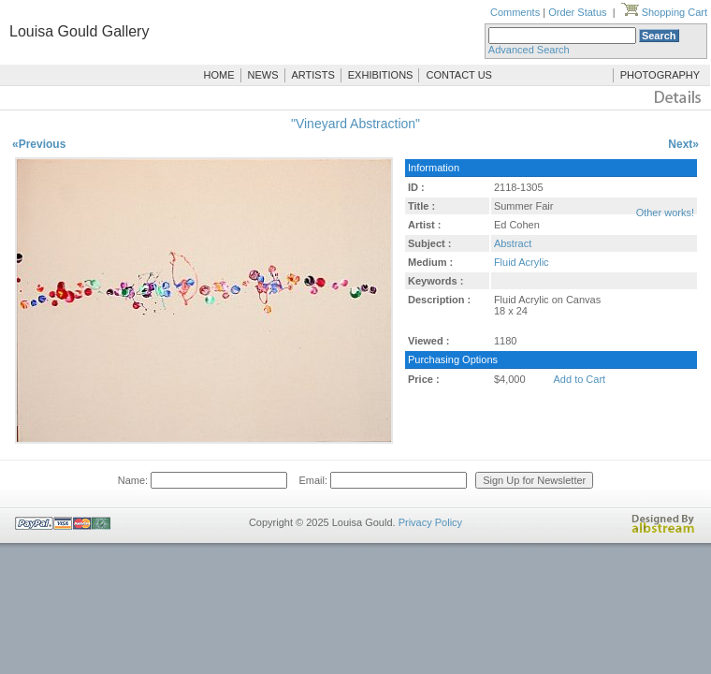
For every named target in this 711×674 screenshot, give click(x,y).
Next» (683, 144)
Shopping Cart (664, 12)
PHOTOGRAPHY (660, 75)
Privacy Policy (430, 522)
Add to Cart (580, 379)
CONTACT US (459, 75)
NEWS (263, 75)
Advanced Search (529, 49)
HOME (219, 75)
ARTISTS (313, 75)
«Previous (38, 144)
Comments (515, 12)
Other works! (665, 212)
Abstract (512, 243)
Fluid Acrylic (521, 262)
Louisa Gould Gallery (79, 31)
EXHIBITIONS (381, 75)
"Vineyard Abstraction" (355, 123)
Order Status (577, 12)
